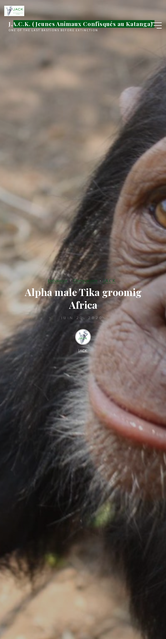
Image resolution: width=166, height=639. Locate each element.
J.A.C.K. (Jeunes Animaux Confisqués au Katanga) (80, 24)
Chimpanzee (85, 280)
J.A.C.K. (109, 280)
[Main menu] (156, 25)
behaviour (58, 280)
